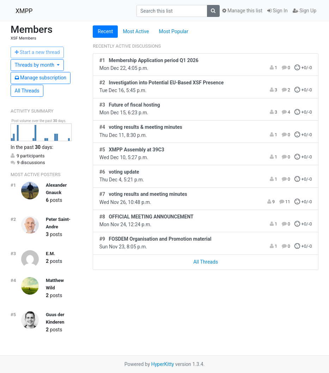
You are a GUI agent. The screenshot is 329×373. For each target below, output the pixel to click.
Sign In (277, 10)
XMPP (24, 10)
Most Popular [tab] (173, 31)
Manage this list (242, 10)
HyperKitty (162, 364)
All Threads (27, 91)
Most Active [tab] (136, 31)
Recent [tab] (105, 31)
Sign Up (304, 10)
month (35, 65)
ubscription (41, 77)
